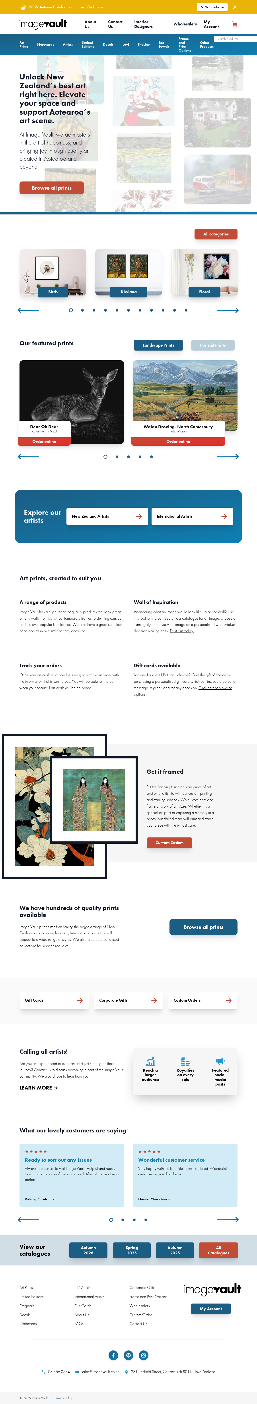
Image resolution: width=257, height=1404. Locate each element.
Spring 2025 (132, 1250)
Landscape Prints (158, 345)
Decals (108, 44)
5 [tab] (117, 310)
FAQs (79, 1323)
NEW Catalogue (212, 7)
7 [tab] (140, 310)
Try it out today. (182, 631)
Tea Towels (164, 44)
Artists (68, 44)
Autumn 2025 (175, 1250)
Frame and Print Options (185, 44)
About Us (90, 24)
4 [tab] (105, 310)
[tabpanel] (52, 273)
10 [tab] (174, 310)
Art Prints (23, 44)
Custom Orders (169, 842)
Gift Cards (82, 1305)
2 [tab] (82, 310)
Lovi (126, 44)
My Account (211, 24)
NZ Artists (82, 1287)
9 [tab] (163, 310)
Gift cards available (157, 665)
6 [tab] (128, 310)
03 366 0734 (56, 1371)
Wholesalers (185, 24)
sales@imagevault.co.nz (97, 1371)
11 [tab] (186, 310)
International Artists (89, 1296)
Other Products (207, 44)
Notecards (45, 44)
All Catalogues (218, 1250)
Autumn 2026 (88, 1250)
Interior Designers (143, 24)
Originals (26, 1305)
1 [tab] (71, 310)
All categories (216, 234)
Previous (29, 310)
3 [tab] (94, 310)
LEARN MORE (38, 1088)
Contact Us (115, 24)
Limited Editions (88, 44)
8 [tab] (151, 310)
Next (228, 310)
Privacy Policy (64, 1398)
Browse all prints (52, 187)
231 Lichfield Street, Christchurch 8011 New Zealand (170, 1371)
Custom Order (140, 1314)
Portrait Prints (213, 345)
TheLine (144, 44)
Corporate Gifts (142, 1287)
